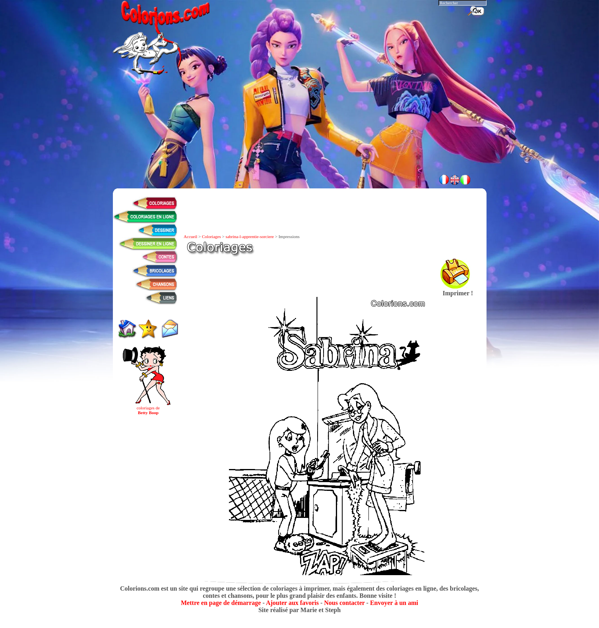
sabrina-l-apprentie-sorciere (249, 236)
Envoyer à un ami (394, 602)
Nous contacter (344, 602)
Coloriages (211, 236)
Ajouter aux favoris (292, 602)
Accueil (190, 236)
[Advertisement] (300, 147)
